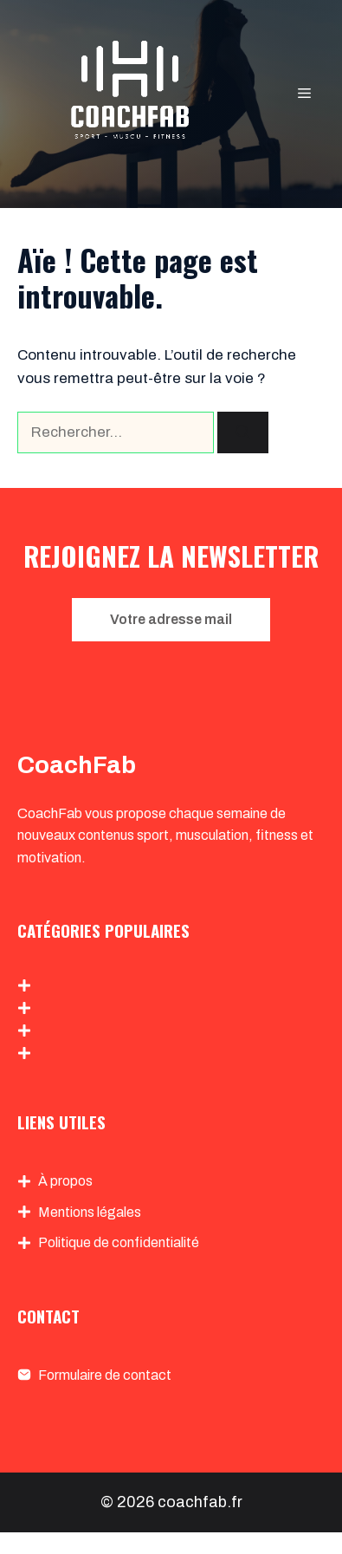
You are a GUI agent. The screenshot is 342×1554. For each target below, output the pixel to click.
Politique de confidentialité (118, 1242)
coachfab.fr (200, 1502)
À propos (65, 1181)
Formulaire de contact (104, 1375)
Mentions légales (89, 1212)
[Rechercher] (242, 432)
